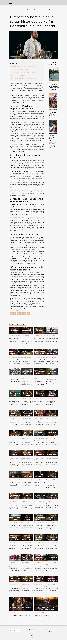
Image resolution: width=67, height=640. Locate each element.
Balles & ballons (33, 630)
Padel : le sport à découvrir (39, 581)
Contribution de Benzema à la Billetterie (20, 69)
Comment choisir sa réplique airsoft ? (40, 396)
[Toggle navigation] (10, 2)
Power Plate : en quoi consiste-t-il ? (52, 332)
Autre (15, 8)
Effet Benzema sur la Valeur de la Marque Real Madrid (24, 78)
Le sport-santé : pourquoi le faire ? (39, 333)
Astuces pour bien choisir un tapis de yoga (40, 560)
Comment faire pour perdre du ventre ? (52, 416)
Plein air (33, 636)
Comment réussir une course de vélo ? (27, 477)
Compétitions (33, 634)
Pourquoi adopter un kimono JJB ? (39, 415)
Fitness (33, 632)
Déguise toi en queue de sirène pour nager (39, 499)
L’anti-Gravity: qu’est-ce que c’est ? (52, 353)
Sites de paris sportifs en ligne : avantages (52, 477)
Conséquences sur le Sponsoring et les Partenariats (23, 72)
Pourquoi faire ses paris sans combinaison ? (14, 353)
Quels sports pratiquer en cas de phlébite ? (15, 582)
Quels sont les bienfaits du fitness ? (27, 559)
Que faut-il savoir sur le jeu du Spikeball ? (14, 416)
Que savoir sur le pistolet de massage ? (40, 476)
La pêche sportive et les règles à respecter (52, 374)
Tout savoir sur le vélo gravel (27, 454)
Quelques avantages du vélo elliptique (39, 539)
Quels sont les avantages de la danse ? (15, 498)
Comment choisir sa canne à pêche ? (52, 499)
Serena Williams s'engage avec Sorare (27, 520)
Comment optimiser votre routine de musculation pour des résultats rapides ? (53, 141)
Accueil (10, 8)
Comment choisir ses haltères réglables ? (15, 560)
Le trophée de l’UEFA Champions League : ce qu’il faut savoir (46, 609)
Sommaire (15, 63)
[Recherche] (14, 630)
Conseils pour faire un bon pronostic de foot (40, 520)
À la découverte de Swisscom (21, 607)
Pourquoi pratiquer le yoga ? (52, 435)
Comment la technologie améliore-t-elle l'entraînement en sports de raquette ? (54, 87)
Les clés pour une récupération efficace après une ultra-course (53, 113)
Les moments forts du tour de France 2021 (52, 520)
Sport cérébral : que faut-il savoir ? (39, 353)
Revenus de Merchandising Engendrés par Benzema (23, 66)
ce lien (31, 190)
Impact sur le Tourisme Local (18, 75)
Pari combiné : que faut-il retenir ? (27, 353)
